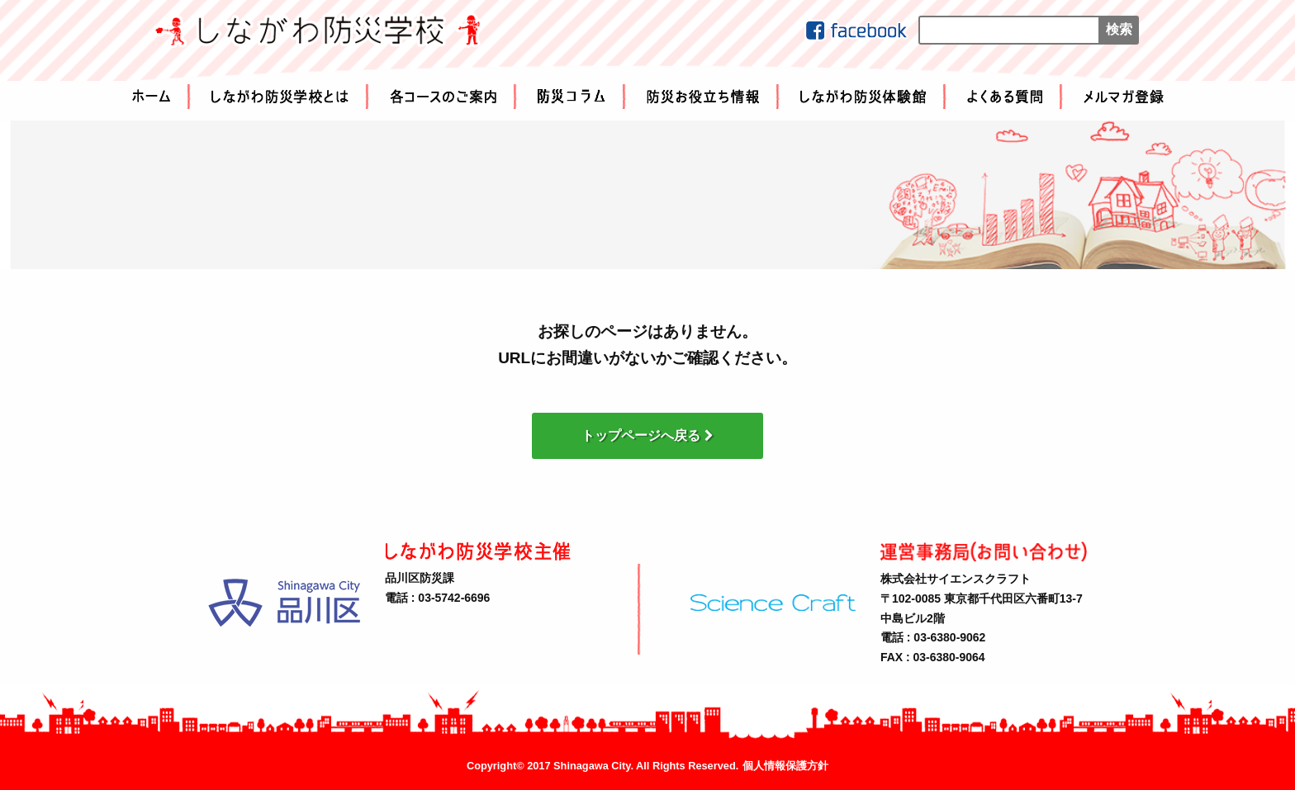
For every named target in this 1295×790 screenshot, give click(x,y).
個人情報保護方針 (785, 766)
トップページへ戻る (647, 435)
